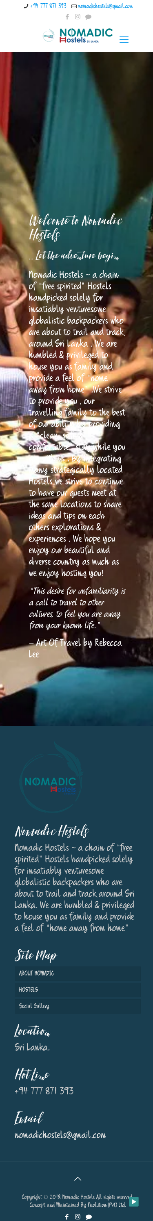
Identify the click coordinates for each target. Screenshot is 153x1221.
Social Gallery (34, 1006)
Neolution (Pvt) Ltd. (107, 1205)
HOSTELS (28, 990)
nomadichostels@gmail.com (105, 6)
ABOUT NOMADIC (36, 974)
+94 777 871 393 (48, 6)
